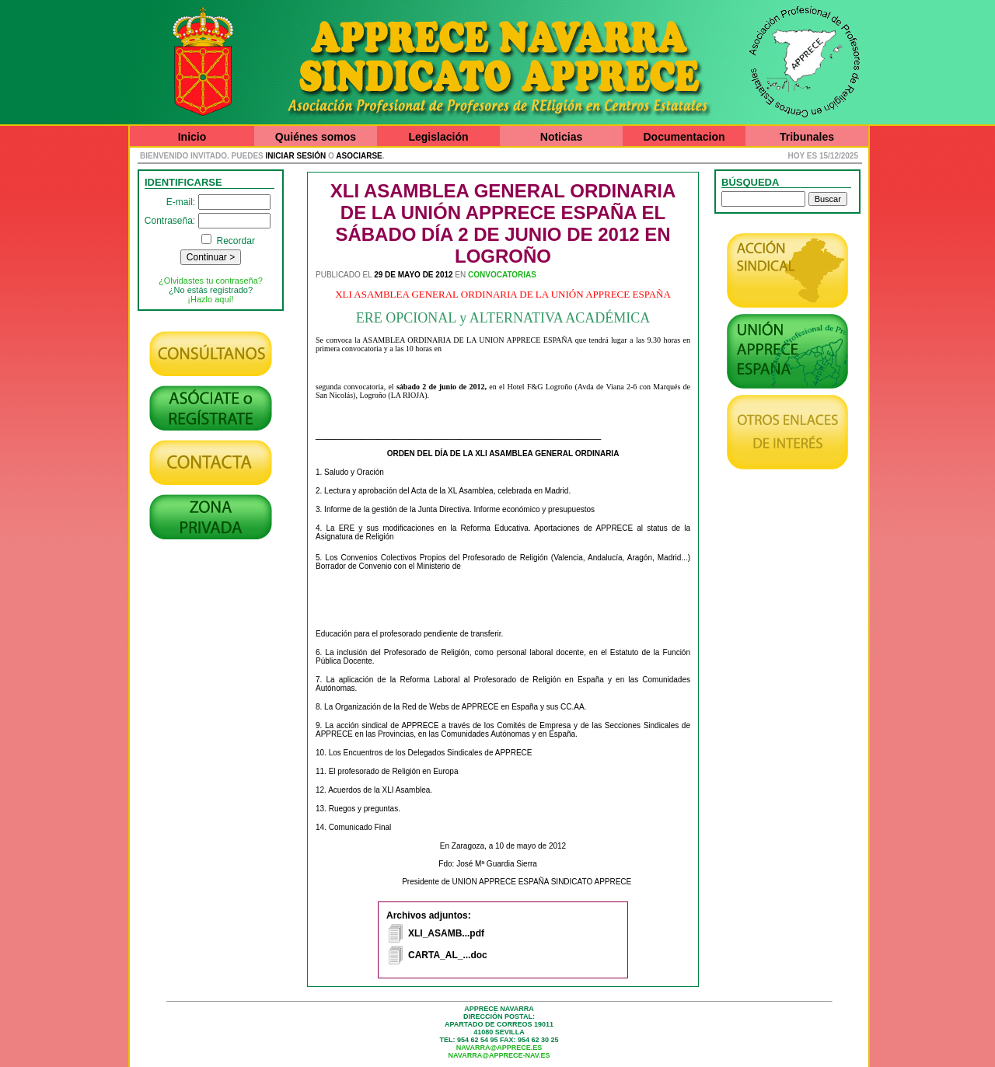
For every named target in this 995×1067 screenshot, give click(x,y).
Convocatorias (502, 274)
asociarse (359, 156)
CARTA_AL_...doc (447, 955)
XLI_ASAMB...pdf (446, 933)
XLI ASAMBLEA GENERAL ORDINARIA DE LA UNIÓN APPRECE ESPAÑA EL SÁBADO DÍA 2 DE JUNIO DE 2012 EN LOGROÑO (503, 223)
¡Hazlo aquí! (210, 299)
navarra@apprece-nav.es (499, 1055)
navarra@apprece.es (499, 1047)
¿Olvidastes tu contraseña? (211, 280)
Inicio (192, 137)
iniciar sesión (296, 156)
